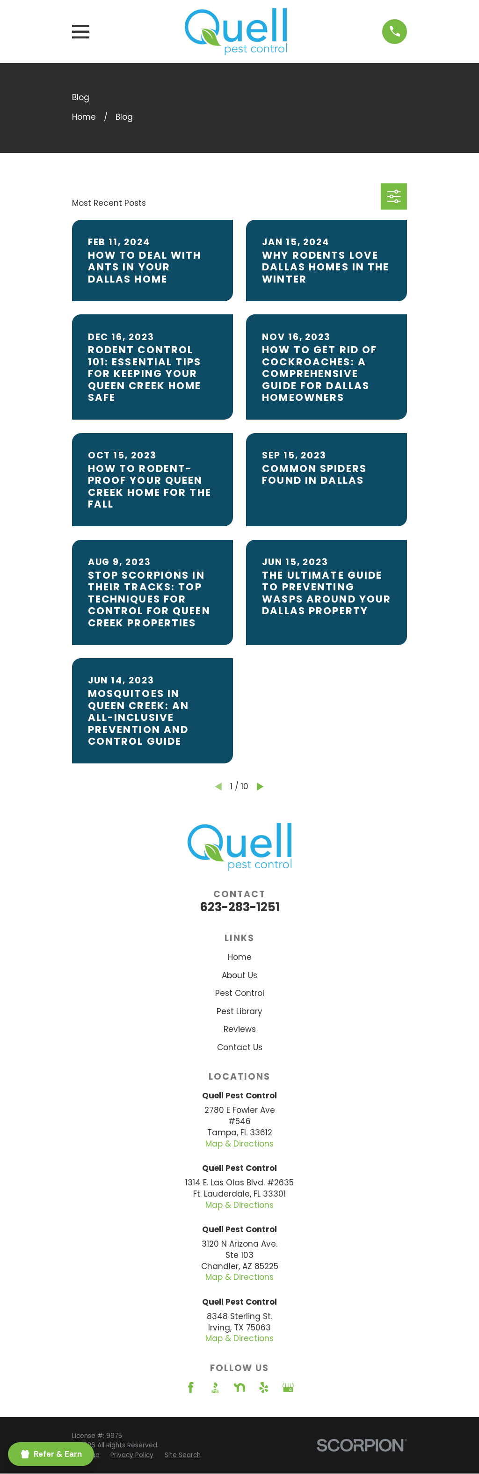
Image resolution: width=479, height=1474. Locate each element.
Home (240, 957)
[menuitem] (131, 1455)
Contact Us (239, 1047)
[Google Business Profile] (288, 1387)
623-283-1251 (240, 907)
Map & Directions (239, 1143)
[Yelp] (263, 1387)
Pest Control (239, 993)
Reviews (240, 1029)
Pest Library (239, 1011)
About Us (239, 975)
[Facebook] (190, 1387)
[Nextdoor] (239, 1387)
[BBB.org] (215, 1387)
